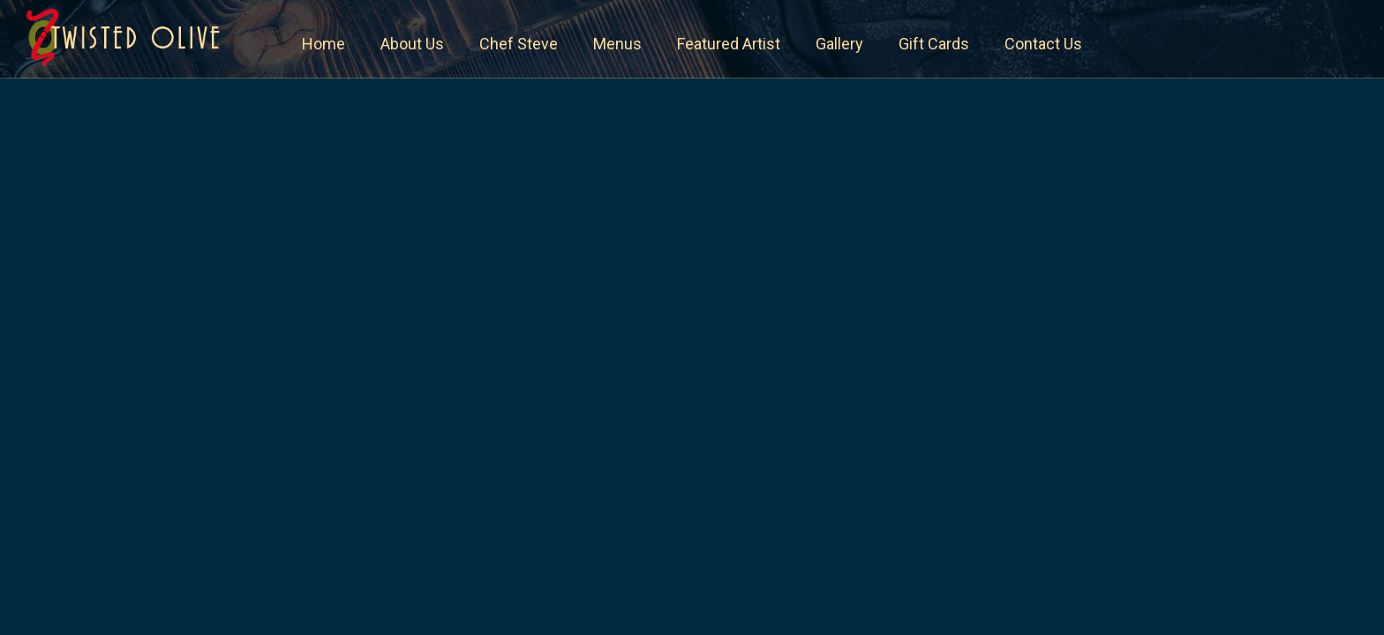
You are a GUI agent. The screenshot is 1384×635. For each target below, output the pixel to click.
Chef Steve (518, 43)
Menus (617, 43)
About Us (412, 43)
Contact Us (1043, 43)
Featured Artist (728, 43)
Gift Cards (934, 43)
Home (323, 43)
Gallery (839, 43)
